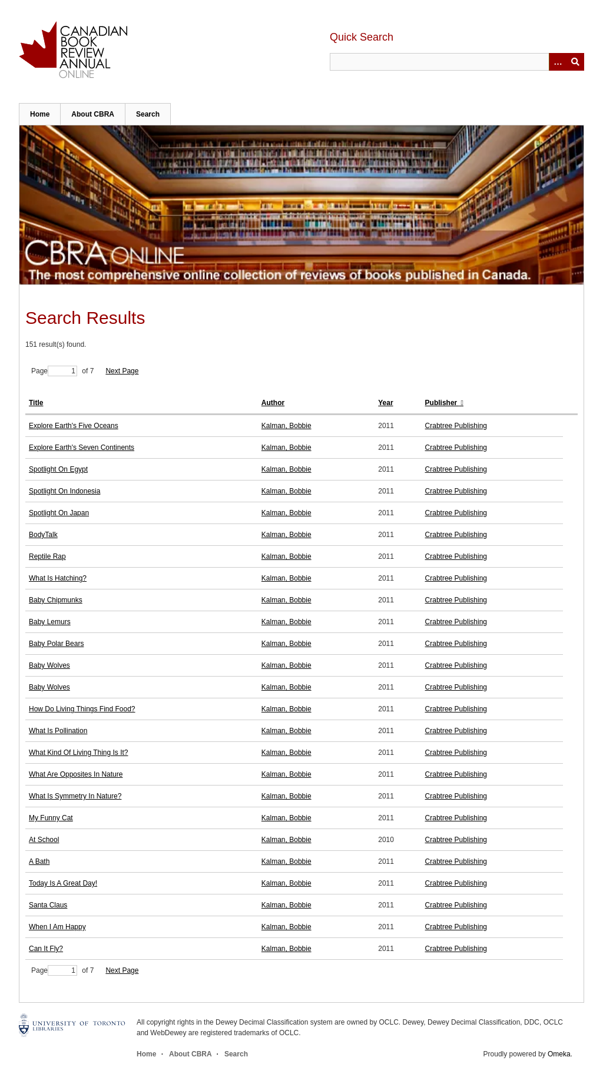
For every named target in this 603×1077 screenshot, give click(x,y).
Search (148, 114)
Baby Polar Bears (56, 643)
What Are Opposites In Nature (75, 774)
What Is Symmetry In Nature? (75, 796)
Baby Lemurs (50, 622)
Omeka (559, 1054)
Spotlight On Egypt (58, 469)
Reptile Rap (47, 556)
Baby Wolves (49, 665)
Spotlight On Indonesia (64, 491)
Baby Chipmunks (55, 600)
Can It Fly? (46, 949)
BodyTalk (43, 535)
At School (44, 840)
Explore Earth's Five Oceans (73, 426)
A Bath (39, 861)
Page (54, 371)
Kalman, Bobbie (286, 426)
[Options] (557, 62)
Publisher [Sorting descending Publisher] (442, 403)
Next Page (121, 371)
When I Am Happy (57, 927)
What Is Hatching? (58, 578)
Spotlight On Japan (59, 513)
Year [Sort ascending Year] (385, 403)
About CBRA (92, 114)
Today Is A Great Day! (63, 883)
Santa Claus (48, 905)
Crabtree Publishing (456, 426)
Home (39, 114)
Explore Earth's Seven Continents (81, 447)
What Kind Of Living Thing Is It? (78, 752)
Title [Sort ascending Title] (36, 403)
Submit (575, 62)
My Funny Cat (51, 818)
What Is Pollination (58, 731)
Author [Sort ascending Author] (272, 403)
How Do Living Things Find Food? (82, 709)
